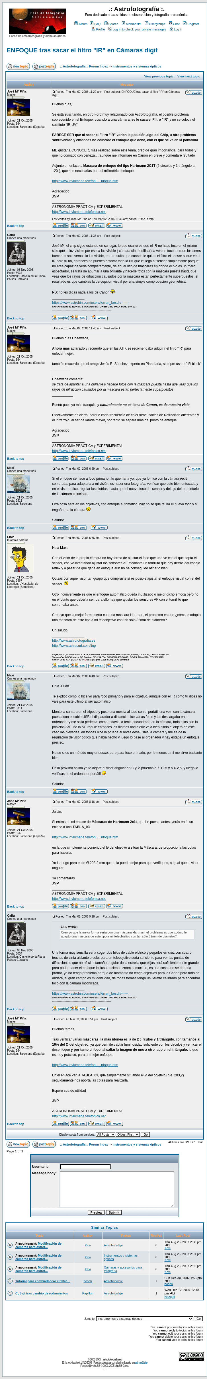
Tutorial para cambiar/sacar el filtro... (42, 1281)
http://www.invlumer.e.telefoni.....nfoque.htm (85, 181)
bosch (88, 1281)
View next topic (188, 76)
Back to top (15, 225)
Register (191, 24)
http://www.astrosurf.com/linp (74, 646)
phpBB (96, 1365)
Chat (174, 24)
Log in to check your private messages (137, 29)
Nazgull (170, 1296)
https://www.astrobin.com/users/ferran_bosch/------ (90, 303)
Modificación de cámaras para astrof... (38, 1245)
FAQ (95, 24)
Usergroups (155, 24)
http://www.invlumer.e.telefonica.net (79, 212)
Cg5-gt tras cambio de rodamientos (41, 1293)
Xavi (88, 1245)
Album (80, 24)
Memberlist (132, 24)
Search (111, 24)
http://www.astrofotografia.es (73, 641)
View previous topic (158, 76)
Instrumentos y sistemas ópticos (136, 66)
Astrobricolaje (113, 1245)
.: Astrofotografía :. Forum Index (84, 66)
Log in (176, 29)
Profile (98, 29)
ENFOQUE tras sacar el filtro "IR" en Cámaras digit (82, 50)
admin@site (141, 1362)
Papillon (87, 1293)
